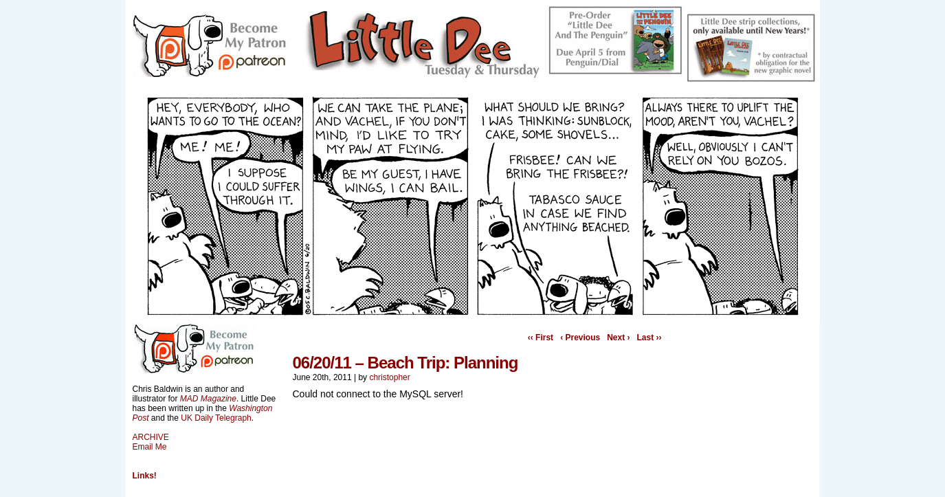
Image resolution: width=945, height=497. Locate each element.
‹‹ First (540, 337)
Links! (145, 476)
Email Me (150, 447)
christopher (389, 377)
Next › (618, 337)
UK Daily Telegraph (216, 418)
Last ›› (649, 337)
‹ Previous (580, 337)
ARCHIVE (151, 437)
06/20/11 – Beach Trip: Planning (405, 362)
